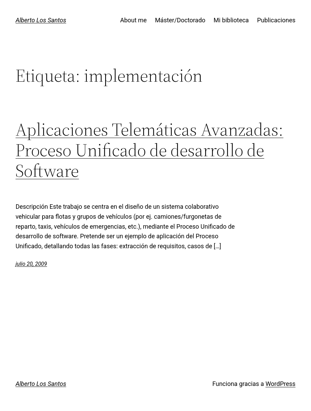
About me (133, 20)
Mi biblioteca (231, 20)
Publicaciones (276, 20)
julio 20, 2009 (31, 264)
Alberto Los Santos (40, 20)
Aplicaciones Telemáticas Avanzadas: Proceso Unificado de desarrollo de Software (149, 150)
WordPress (280, 383)
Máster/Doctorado (180, 20)
